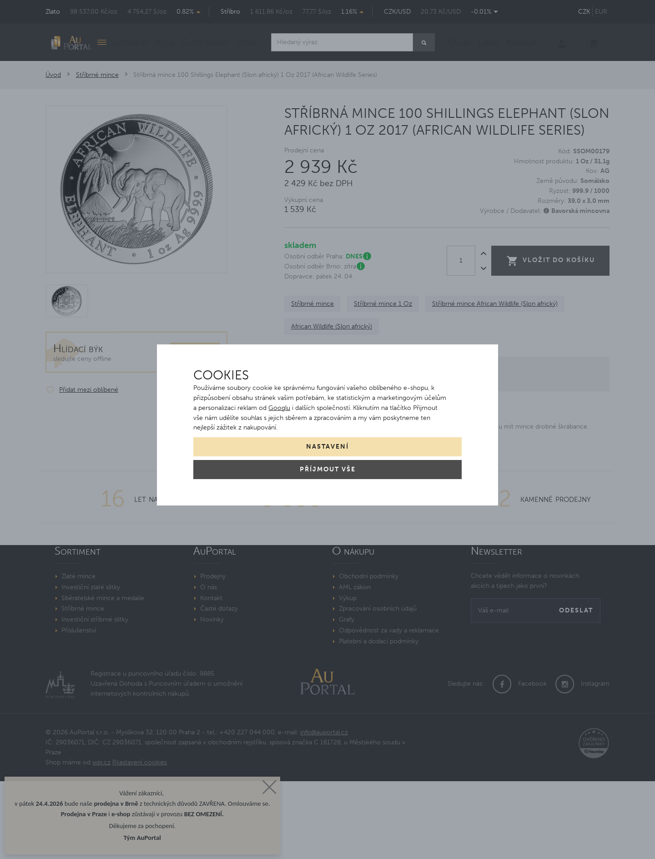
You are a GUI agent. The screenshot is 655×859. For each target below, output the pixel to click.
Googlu (279, 408)
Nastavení (327, 446)
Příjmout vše (328, 469)
